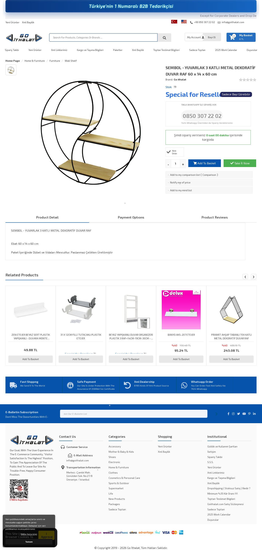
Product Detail (47, 217)
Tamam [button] (29, 542)
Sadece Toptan (197, 50)
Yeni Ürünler (12, 22)
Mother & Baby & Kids (121, 451)
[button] (253, 276)
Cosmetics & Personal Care (124, 477)
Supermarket (116, 488)
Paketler (117, 50)
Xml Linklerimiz (59, 50)
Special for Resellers (197, 94)
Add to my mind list (181, 190)
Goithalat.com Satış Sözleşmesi (225, 504)
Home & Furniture (35, 60)
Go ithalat (180, 79)
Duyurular (252, 50)
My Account (194, 37)
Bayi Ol (212, 37)
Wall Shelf (71, 60)
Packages (114, 504)
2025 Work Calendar (226, 50)
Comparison (209, 174)
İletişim (211, 451)
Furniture (54, 60)
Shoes (112, 456)
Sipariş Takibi (12, 50)
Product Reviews (215, 217)
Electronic (114, 462)
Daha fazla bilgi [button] (29, 534)
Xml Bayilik (28, 22)
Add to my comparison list (185, 174)
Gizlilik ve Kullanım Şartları (222, 446)
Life (111, 493)
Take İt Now (240, 163)
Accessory (115, 446)
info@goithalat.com (231, 22)
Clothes (113, 472)
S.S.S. (210, 462)
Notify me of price (180, 182)
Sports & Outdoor (119, 483)
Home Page (12, 60)
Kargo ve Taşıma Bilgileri (90, 50)
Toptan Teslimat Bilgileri (166, 50)
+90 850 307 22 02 (202, 22)
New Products (117, 498)
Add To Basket (204, 163)
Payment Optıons (131, 217)
